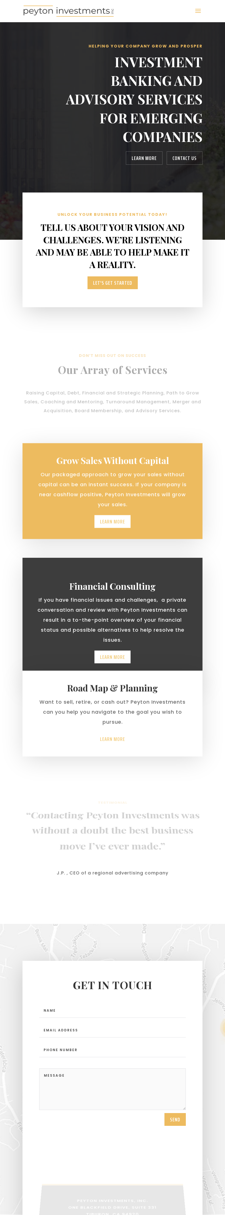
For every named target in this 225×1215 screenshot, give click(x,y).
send (175, 1123)
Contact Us (184, 158)
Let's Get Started (112, 282)
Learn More (144, 158)
